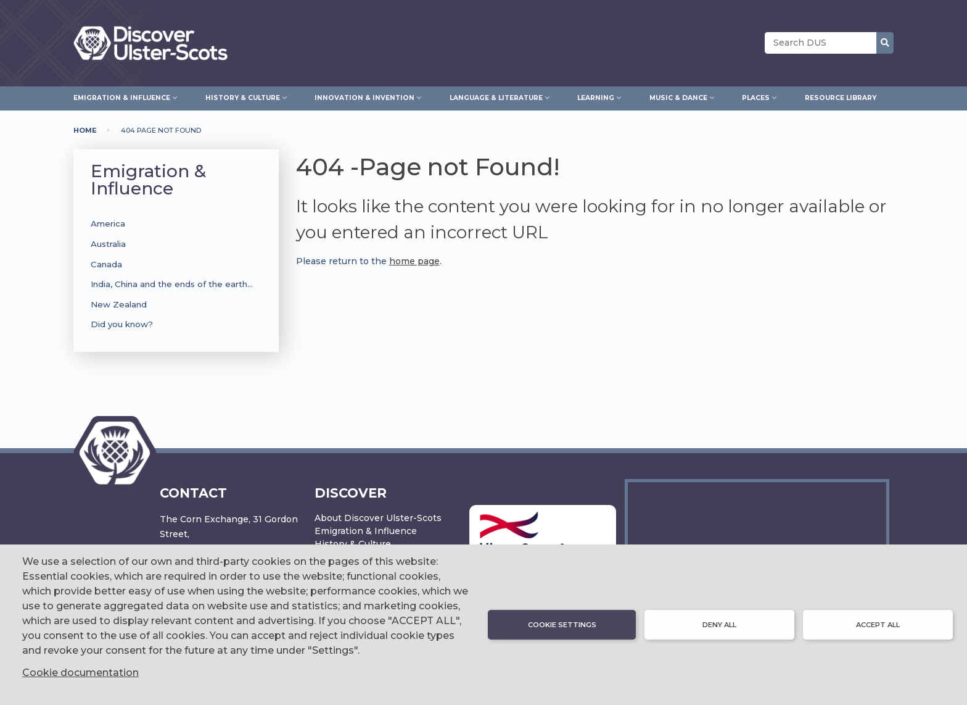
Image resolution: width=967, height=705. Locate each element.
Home (85, 130)
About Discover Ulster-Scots (378, 518)
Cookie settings (562, 624)
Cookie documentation (80, 672)
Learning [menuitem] (596, 96)
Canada (106, 264)
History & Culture (353, 543)
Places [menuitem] (755, 96)
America (108, 223)
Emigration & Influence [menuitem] (122, 96)
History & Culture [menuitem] (243, 96)
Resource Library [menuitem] (840, 98)
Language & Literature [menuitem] (496, 96)
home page (414, 261)
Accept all (878, 624)
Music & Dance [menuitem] (678, 96)
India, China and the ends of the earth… (172, 284)
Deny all (719, 624)
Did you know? (122, 324)
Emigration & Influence (148, 180)
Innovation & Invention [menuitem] (364, 96)
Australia (108, 244)
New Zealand (119, 304)
